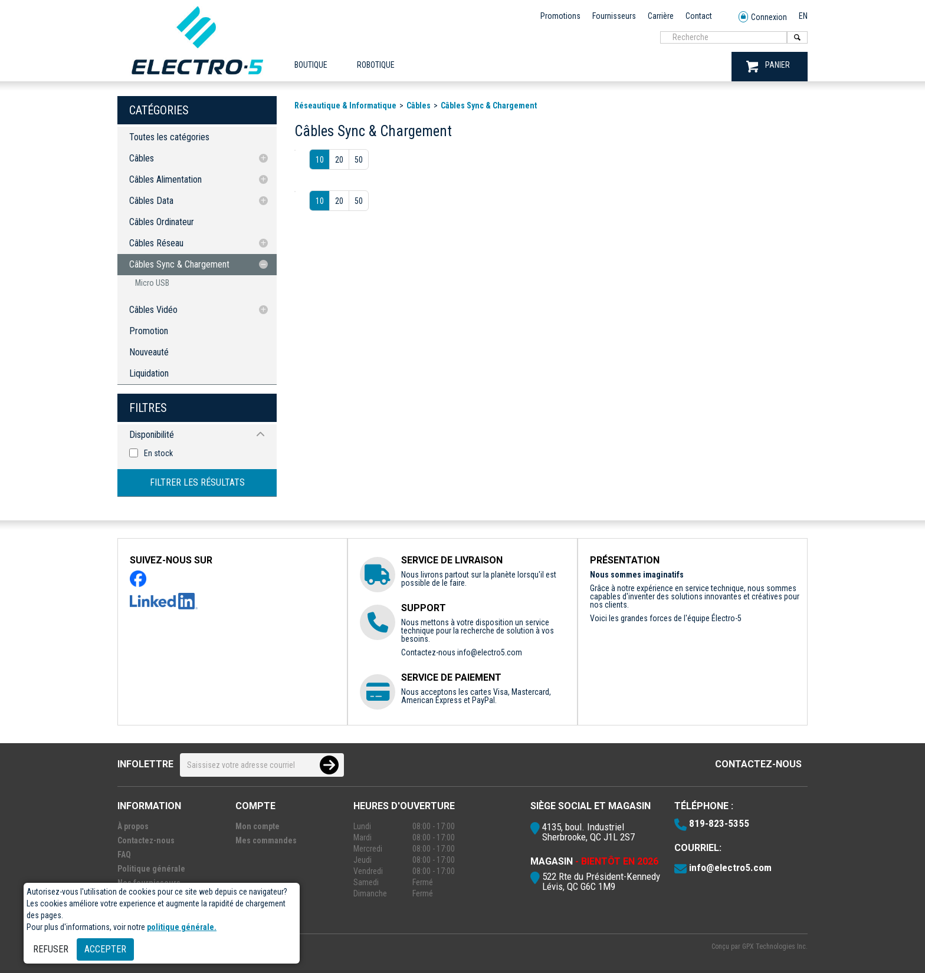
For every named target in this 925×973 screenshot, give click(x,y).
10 (320, 160)
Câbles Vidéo (153, 309)
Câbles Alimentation (165, 179)
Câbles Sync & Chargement (179, 264)
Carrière (661, 16)
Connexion (763, 17)
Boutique (310, 65)
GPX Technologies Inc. (775, 946)
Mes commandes (266, 840)
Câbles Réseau (156, 243)
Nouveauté (149, 352)
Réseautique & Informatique (345, 105)
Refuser (50, 949)
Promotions (560, 16)
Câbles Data (151, 200)
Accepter (105, 949)
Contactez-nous (758, 764)
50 (359, 160)
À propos (133, 826)
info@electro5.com (489, 652)
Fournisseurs (614, 16)
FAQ (124, 854)
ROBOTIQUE (376, 65)
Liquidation (149, 373)
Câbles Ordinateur (161, 221)
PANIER (768, 66)
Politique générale (151, 868)
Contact (698, 16)
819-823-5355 (719, 823)
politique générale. (182, 927)
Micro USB (152, 283)
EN (803, 16)
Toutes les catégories (169, 137)
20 (339, 160)
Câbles (141, 158)
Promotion (148, 331)
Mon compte (257, 826)
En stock (158, 453)
